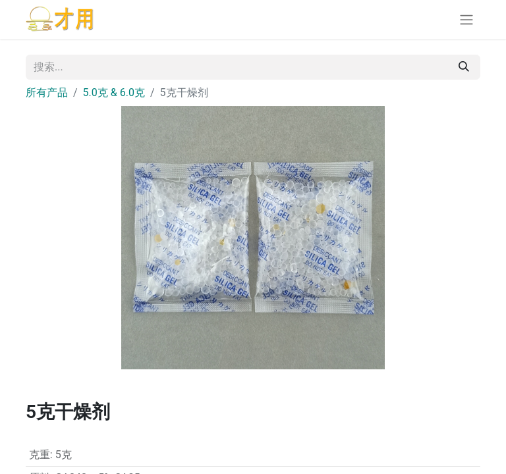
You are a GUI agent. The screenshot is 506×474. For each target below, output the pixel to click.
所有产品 (47, 92)
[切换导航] (466, 19)
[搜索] (463, 67)
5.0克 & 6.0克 (114, 92)
